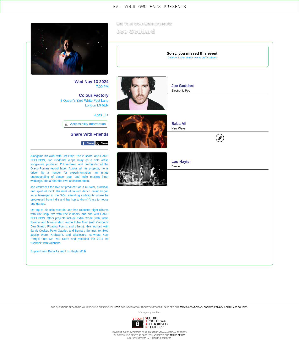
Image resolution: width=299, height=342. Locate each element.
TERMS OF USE (177, 335)
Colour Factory (93, 95)
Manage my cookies (149, 312)
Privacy (218, 307)
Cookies (208, 307)
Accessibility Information (85, 124)
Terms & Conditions (191, 307)
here (117, 307)
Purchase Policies (236, 307)
